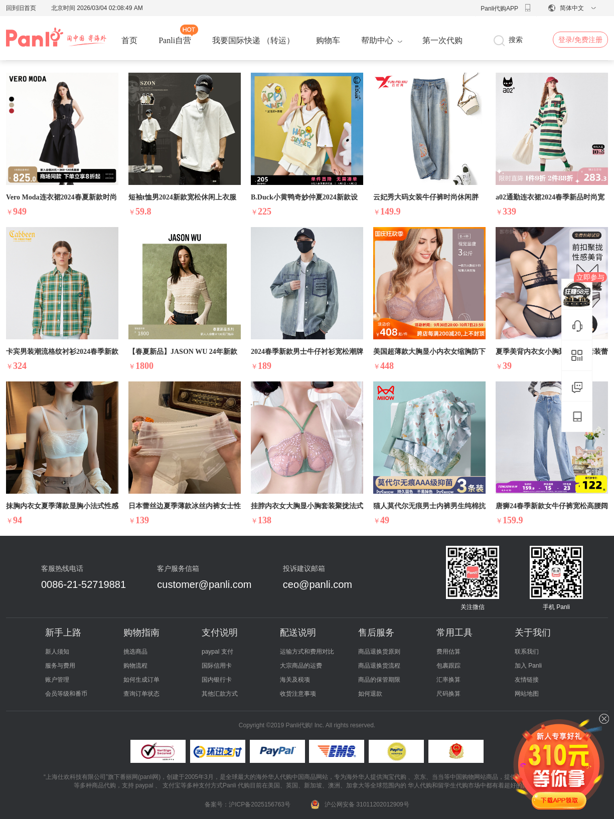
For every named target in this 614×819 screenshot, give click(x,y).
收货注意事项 (298, 693)
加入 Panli (528, 665)
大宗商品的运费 (301, 665)
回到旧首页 (21, 8)
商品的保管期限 (379, 679)
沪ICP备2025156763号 (259, 804)
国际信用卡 (217, 665)
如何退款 (370, 693)
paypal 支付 (217, 651)
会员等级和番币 (66, 693)
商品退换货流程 (379, 665)
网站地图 (527, 693)
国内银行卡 (217, 679)
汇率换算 (448, 679)
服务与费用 (60, 665)
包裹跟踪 (448, 665)
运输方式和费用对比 (307, 651)
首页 (129, 40)
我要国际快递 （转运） (253, 40)
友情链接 (527, 679)
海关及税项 (295, 679)
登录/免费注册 (580, 40)
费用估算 (448, 651)
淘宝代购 (394, 776)
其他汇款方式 (220, 693)
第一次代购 (442, 40)
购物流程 (135, 665)
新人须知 (57, 651)
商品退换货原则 (379, 651)
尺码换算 (448, 693)
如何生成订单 (141, 679)
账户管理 (57, 679)
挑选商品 (135, 651)
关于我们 (533, 633)
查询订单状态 (141, 693)
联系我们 (527, 651)
